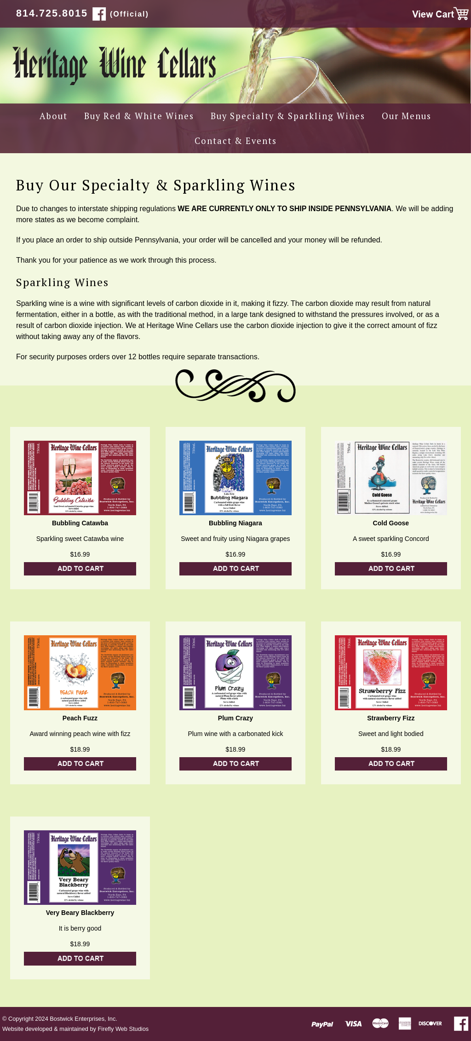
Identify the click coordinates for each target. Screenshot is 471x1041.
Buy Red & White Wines (139, 115)
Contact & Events (236, 140)
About (54, 115)
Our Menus (406, 115)
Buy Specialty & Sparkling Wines (288, 115)
